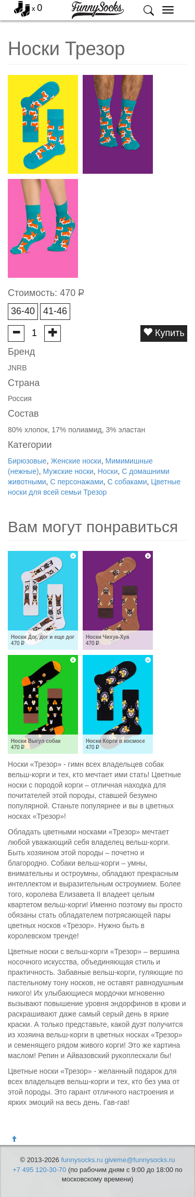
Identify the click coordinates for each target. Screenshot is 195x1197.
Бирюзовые (27, 461)
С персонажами (76, 482)
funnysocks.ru (81, 1160)
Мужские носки (68, 471)
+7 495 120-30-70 (39, 1170)
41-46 (55, 311)
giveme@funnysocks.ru (140, 1160)
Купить (164, 332)
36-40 (23, 311)
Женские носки (75, 461)
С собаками (127, 482)
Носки (108, 471)
